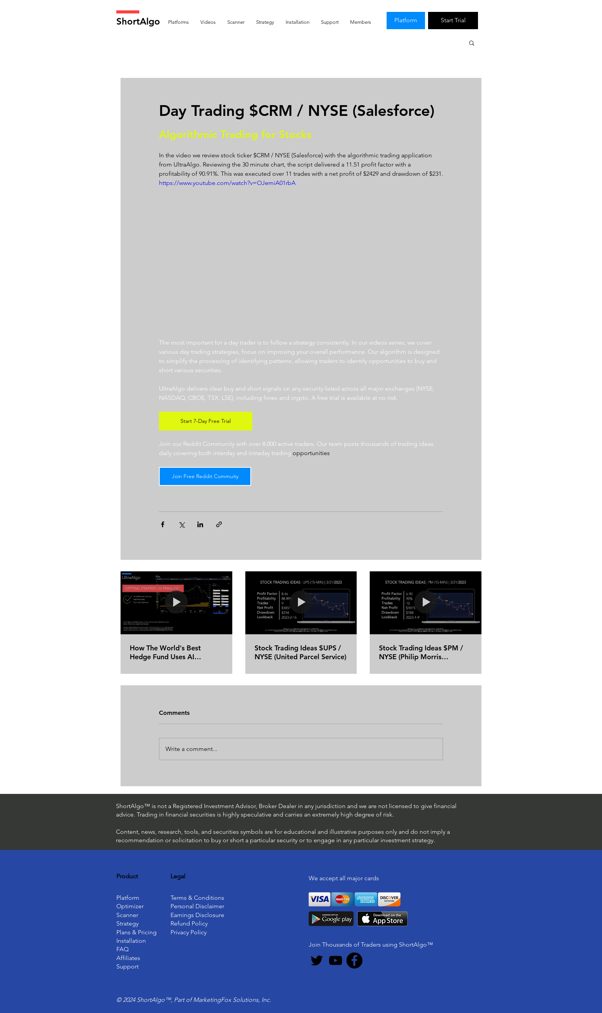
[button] (471, 43)
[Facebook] (354, 960)
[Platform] (406, 20)
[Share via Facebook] (162, 524)
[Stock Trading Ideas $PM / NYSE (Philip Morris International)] (425, 602)
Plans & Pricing (136, 932)
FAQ (122, 949)
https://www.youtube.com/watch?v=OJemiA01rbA (227, 182)
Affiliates (128, 958)
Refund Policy (189, 923)
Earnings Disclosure (197, 915)
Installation (131, 940)
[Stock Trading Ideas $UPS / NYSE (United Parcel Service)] (301, 602)
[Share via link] (219, 524)
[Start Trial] (453, 20)
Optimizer (130, 906)
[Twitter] (317, 960)
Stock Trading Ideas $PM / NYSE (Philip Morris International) (421, 652)
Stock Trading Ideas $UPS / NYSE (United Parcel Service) (300, 652)
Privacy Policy (188, 932)
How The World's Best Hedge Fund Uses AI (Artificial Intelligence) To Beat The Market (170, 652)
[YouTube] (335, 960)
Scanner (127, 915)
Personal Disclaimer (197, 906)
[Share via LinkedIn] (200, 524)
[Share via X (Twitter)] (181, 524)
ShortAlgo (138, 21)
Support (127, 966)
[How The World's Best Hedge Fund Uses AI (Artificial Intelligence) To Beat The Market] (176, 602)
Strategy (127, 923)
